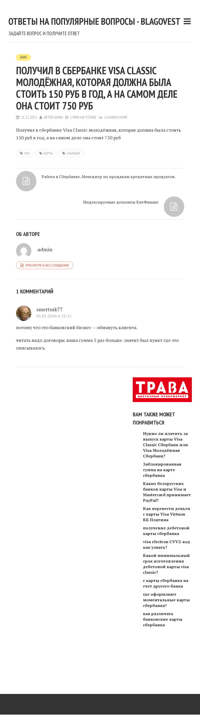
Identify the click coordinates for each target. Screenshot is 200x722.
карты (48, 202)
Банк (23, 106)
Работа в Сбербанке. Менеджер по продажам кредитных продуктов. (65, 239)
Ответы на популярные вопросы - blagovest (96, 41)
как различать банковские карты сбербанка (162, 661)
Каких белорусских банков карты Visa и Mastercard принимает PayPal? (167, 533)
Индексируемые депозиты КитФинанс (135, 233)
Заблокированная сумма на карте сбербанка (162, 511)
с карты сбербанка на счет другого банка (165, 625)
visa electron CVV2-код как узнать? (166, 586)
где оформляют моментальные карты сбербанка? (166, 641)
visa (27, 202)
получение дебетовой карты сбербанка (166, 572)
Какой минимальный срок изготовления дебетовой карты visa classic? (166, 605)
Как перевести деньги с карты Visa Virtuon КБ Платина (166, 555)
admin (58, 166)
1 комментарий (116, 166)
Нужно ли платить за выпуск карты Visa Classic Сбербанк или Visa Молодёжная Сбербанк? (165, 486)
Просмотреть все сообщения (47, 306)
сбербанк (73, 202)
